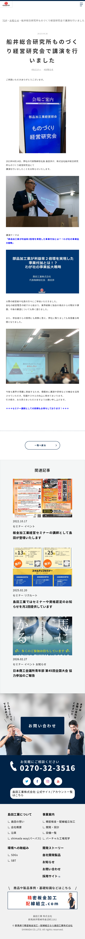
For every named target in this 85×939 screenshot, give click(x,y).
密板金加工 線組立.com (51, 900)
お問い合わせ (42, 725)
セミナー (37, 69)
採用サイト (50, 876)
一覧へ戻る (40, 445)
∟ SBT (12, 860)
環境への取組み (18, 848)
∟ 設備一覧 (49, 833)
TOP (4, 20)
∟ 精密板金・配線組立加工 (58, 821)
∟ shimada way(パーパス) (24, 838)
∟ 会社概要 (15, 827)
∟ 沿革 (12, 833)
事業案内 (48, 814)
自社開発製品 (51, 855)
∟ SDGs (13, 855)
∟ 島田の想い (16, 821)
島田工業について (20, 814)
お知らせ (14, 20)
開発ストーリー (53, 848)
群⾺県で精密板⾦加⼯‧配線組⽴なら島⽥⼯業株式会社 (44, 925)
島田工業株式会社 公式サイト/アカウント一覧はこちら (42, 793)
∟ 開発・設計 (50, 827)
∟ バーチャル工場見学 (56, 838)
